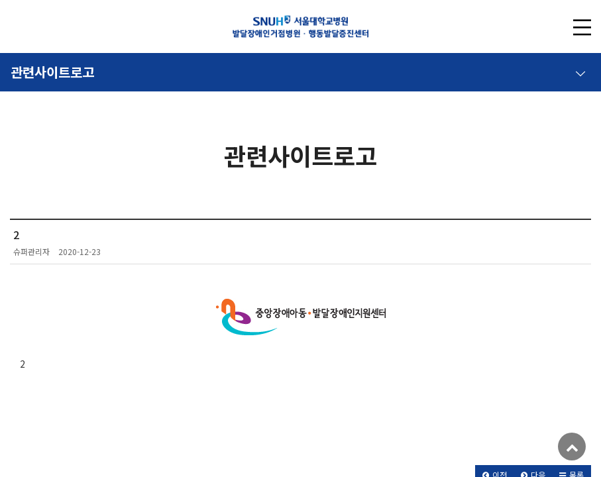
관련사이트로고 (298, 69)
